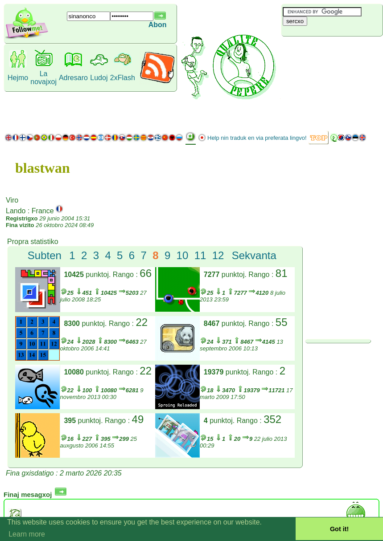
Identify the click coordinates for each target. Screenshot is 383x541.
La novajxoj (43, 77)
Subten (45, 255)
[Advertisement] (332, 82)
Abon (157, 24)
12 (218, 255)
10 (183, 255)
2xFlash (122, 77)
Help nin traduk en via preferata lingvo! (257, 137)
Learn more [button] (26, 534)
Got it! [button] (339, 529)
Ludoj (98, 77)
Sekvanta (254, 255)
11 (200, 255)
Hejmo (18, 77)
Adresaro (73, 77)
